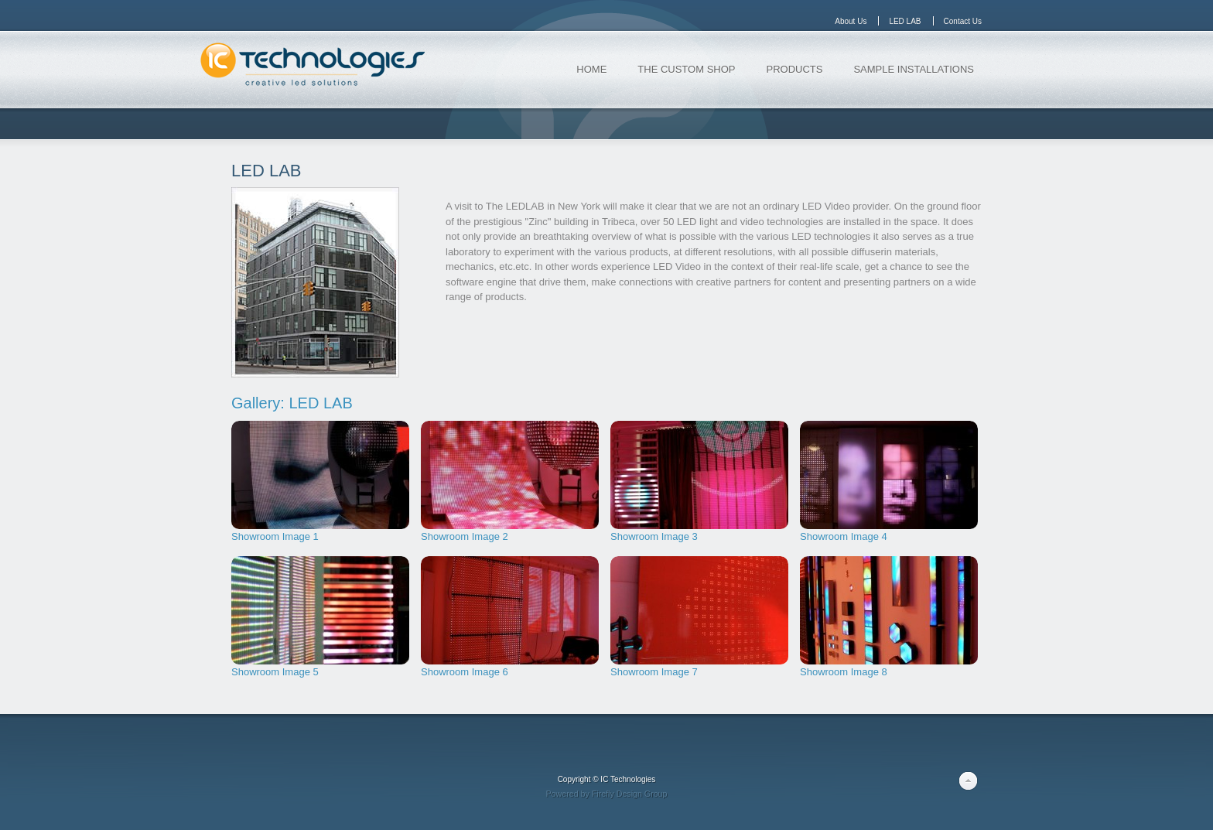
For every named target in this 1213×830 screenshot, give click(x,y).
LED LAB (266, 170)
